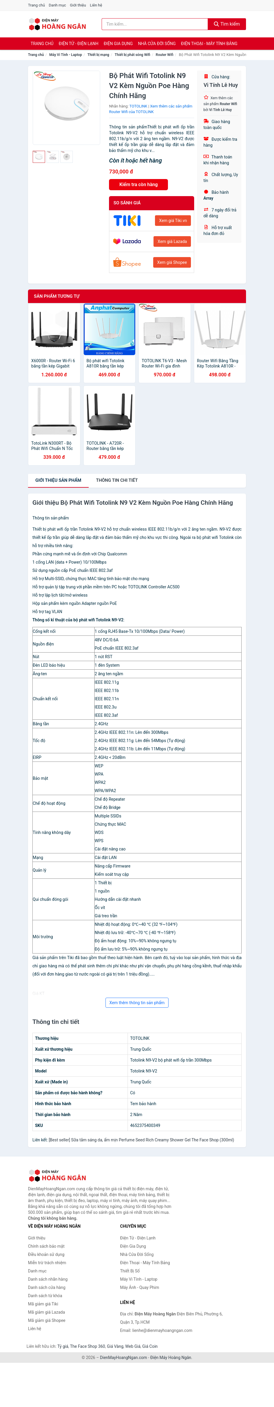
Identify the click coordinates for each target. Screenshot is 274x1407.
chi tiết (117, 480)
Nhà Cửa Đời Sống (157, 43)
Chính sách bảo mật (46, 1246)
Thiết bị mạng (98, 55)
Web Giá (133, 1346)
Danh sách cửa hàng (46, 1287)
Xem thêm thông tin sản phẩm (136, 1002)
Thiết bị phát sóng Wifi (132, 55)
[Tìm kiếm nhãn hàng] (155, 24)
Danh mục (57, 5)
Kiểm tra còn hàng (138, 184)
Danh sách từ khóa (45, 1295)
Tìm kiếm (227, 24)
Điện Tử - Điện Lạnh (78, 43)
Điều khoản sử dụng (46, 1254)
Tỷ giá (62, 1346)
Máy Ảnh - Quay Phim (139, 1287)
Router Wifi (165, 55)
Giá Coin (150, 1346)
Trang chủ (36, 5)
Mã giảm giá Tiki (43, 1304)
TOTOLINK (138, 106)
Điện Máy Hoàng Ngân (170, 1357)
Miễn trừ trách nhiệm (47, 1262)
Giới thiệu (78, 5)
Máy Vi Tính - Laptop (65, 55)
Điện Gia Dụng (118, 43)
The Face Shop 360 (87, 1346)
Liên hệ (96, 5)
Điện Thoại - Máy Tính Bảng (209, 43)
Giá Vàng (115, 1346)
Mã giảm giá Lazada (46, 1312)
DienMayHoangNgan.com (123, 1357)
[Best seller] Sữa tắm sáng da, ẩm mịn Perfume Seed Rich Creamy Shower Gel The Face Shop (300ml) (141, 1140)
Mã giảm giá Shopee (46, 1320)
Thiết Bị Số (130, 1271)
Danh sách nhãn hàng (47, 1279)
